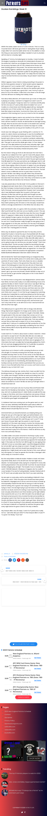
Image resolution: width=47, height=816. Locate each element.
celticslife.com (10, 727)
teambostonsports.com (13, 724)
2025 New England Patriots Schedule (18, 711)
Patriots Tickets (23, 697)
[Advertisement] (23, 537)
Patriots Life (29, 808)
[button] (10, 560)
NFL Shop (23, 45)
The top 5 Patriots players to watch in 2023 (24, 773)
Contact (8, 714)
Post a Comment (10, 556)
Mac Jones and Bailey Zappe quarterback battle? (27, 782)
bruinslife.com (10, 733)
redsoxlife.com (10, 730)
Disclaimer (8, 717)
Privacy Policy (10, 721)
